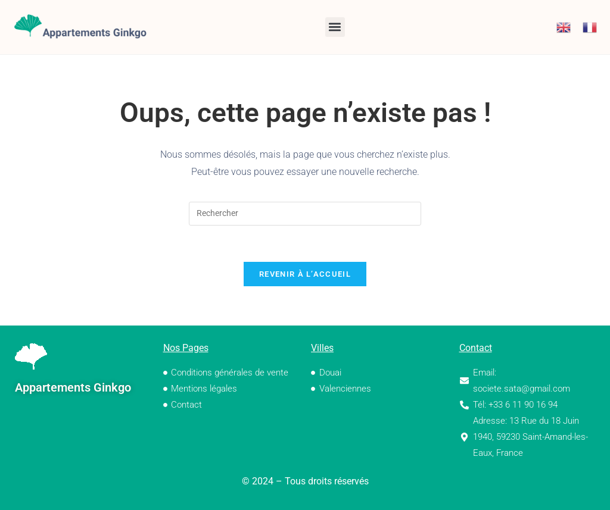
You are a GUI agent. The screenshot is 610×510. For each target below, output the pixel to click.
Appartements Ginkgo (73, 387)
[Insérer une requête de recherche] (305, 214)
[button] (335, 27)
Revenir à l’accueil (305, 274)
